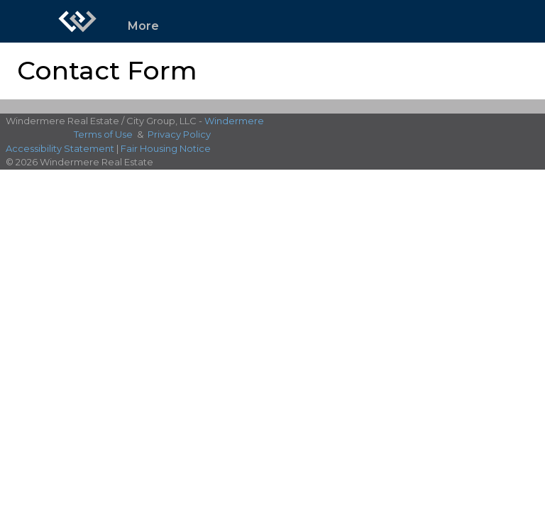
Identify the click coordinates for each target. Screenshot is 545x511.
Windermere (234, 120)
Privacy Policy (179, 134)
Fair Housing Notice (166, 148)
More (143, 26)
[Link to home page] (77, 21)
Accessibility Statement (60, 148)
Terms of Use (103, 134)
